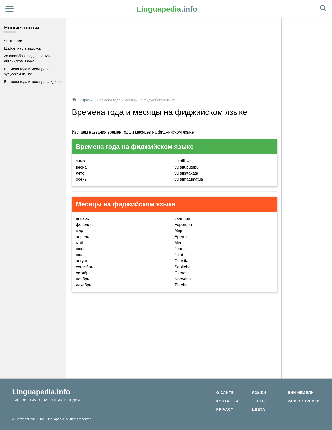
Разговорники (304, 401)
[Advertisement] (174, 57)
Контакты (227, 401)
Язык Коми (13, 41)
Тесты (259, 401)
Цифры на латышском (23, 48)
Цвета (258, 409)
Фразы (87, 100)
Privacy (224, 409)
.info (167, 9)
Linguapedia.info (41, 392)
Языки (259, 393)
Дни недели (301, 393)
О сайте (225, 393)
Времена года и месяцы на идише (33, 82)
